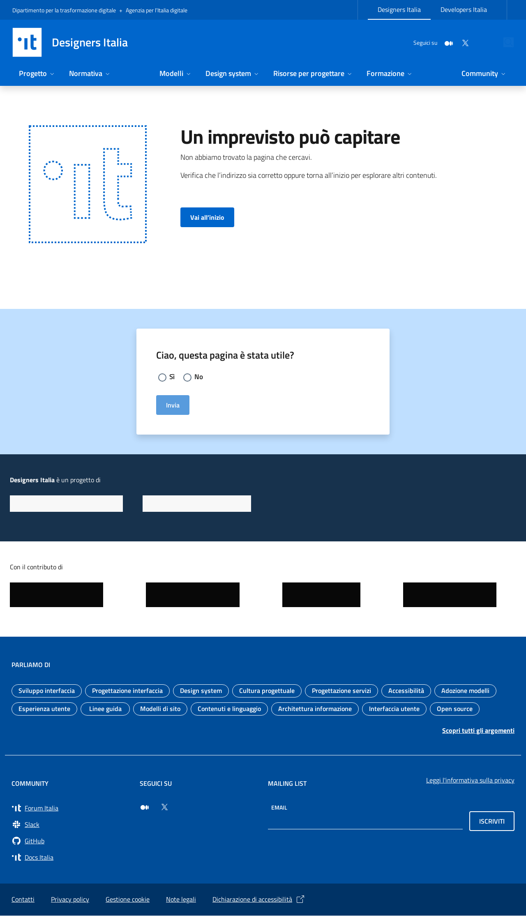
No (199, 376)
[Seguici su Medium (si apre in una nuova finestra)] (145, 807)
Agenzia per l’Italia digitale (156, 10)
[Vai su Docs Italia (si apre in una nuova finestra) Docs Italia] (71, 857)
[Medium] (430, 42)
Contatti (23, 899)
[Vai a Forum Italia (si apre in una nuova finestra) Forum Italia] (71, 808)
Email (279, 807)
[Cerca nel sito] (504, 42)
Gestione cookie (128, 899)
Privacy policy (70, 899)
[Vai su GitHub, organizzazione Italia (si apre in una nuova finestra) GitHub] (71, 841)
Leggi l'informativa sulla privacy (470, 780)
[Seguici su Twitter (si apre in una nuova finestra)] (164, 807)
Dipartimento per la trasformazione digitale (64, 10)
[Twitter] (446, 42)
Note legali (181, 899)
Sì (172, 376)
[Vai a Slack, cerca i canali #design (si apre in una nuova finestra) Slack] (71, 824)
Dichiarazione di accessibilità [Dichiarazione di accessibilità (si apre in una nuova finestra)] (258, 899)
